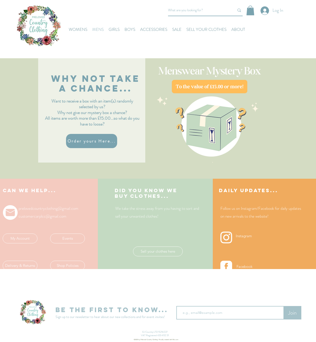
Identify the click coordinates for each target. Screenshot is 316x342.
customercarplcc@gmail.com (42, 216)
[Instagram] (243, 236)
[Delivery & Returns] (20, 266)
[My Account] (20, 238)
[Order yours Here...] (91, 141)
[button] (250, 10)
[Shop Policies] (67, 266)
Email (180, 302)
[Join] (292, 312)
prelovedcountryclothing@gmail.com (48, 208)
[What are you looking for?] (197, 10)
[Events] (67, 238)
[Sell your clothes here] (158, 251)
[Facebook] (244, 266)
